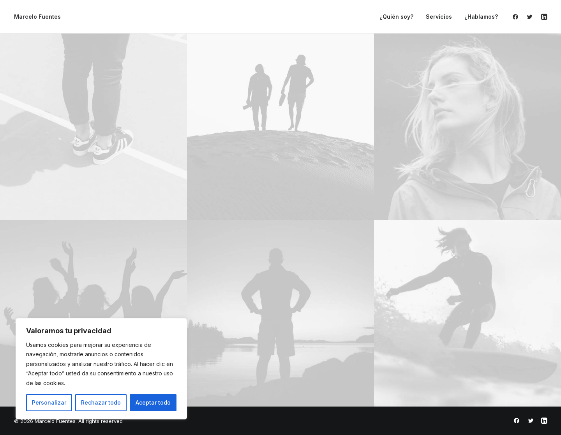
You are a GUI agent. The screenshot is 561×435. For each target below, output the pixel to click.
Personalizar (49, 402)
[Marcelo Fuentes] (37, 16)
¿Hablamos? (481, 16)
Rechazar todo (101, 402)
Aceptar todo (153, 402)
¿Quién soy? (396, 16)
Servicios (439, 16)
